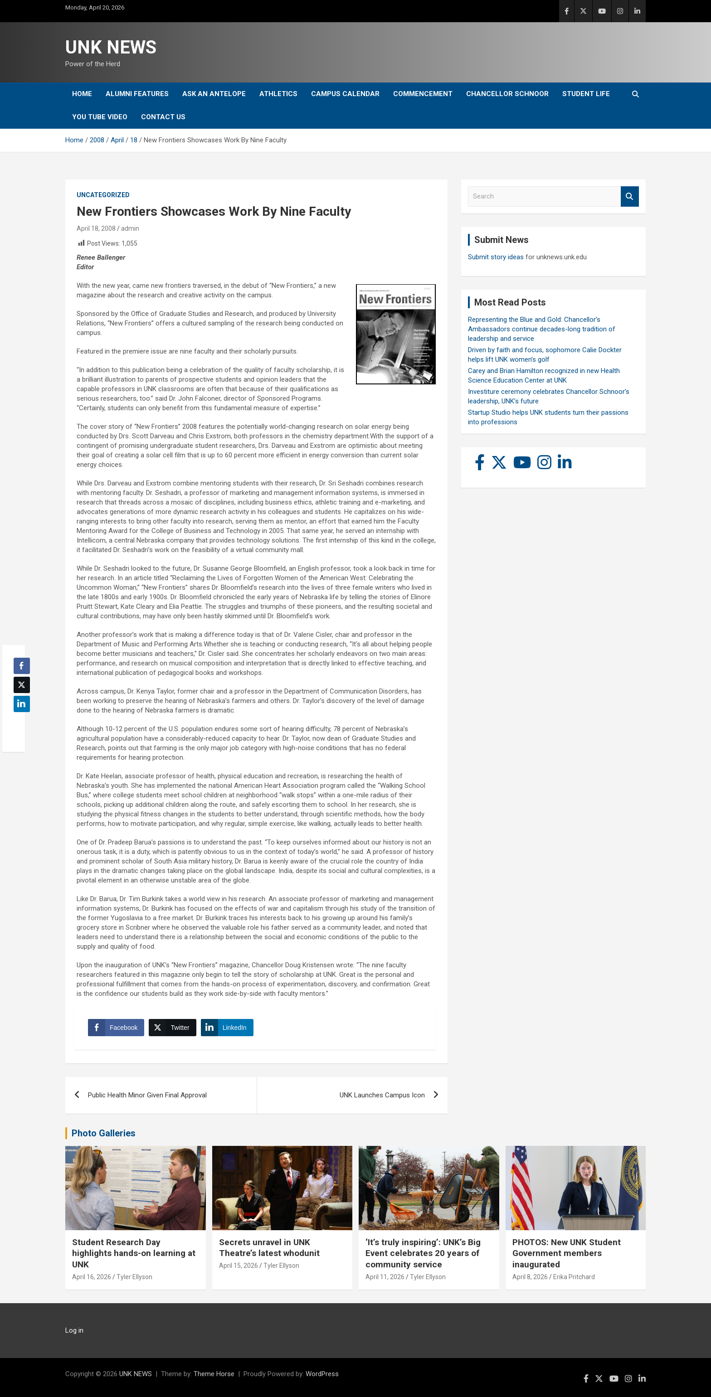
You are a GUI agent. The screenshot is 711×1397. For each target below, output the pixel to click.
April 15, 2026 (238, 1265)
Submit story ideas (496, 257)
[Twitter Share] (172, 1027)
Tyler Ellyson (134, 1277)
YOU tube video (99, 117)
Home (82, 94)
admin (130, 228)
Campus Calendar (345, 94)
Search (630, 196)
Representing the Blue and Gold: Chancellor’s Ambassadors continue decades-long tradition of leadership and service (541, 329)
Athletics (278, 94)
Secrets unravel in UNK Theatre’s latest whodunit (269, 1248)
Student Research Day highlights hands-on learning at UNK (133, 1253)
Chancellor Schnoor (507, 94)
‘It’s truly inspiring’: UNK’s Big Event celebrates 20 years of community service (423, 1253)
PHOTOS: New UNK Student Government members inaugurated (566, 1253)
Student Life (586, 94)
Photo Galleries (104, 1133)
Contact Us (163, 117)
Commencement (423, 94)
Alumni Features (137, 94)
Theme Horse (214, 1374)
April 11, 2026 (384, 1277)
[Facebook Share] (116, 1027)
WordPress (322, 1374)
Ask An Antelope (214, 94)
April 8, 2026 (530, 1277)
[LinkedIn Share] (227, 1027)
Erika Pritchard (574, 1277)
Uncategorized (103, 195)
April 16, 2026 (91, 1277)
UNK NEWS (110, 47)
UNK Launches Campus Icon (382, 1095)
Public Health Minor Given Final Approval (147, 1095)
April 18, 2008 (96, 228)
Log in (74, 1330)
